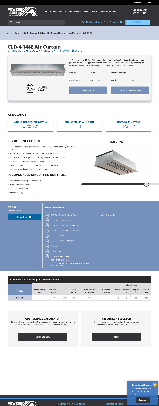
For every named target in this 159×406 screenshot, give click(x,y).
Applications (65, 11)
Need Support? (139, 9)
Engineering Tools (114, 403)
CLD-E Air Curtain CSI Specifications (65, 225)
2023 (63, 260)
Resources (106, 11)
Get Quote (88, 90)
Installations (81, 11)
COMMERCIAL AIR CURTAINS (72, 403)
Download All (24, 217)
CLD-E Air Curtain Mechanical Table (65, 230)
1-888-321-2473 (138, 13)
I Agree (142, 400)
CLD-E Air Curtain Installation (62, 241)
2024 (58, 260)
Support (94, 11)
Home (8, 33)
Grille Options (56, 251)
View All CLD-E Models (130, 90)
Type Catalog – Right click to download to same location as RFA (70, 264)
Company (138, 3)
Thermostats (111, 215)
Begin (116, 336)
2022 (67, 260)
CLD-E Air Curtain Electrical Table (64, 215)
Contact (148, 3)
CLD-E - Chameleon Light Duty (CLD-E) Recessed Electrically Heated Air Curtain (52, 33)
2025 (53, 260)
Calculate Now (42, 336)
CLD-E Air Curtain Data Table (62, 220)
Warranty (54, 246)
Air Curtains (51, 11)
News (115, 11)
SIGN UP (138, 22)
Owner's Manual (57, 235)
